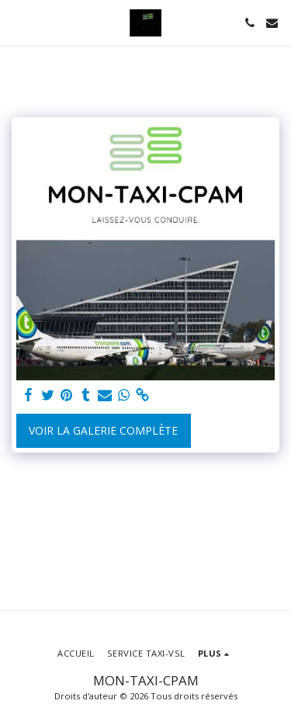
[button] (17, 22)
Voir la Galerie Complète (103, 430)
